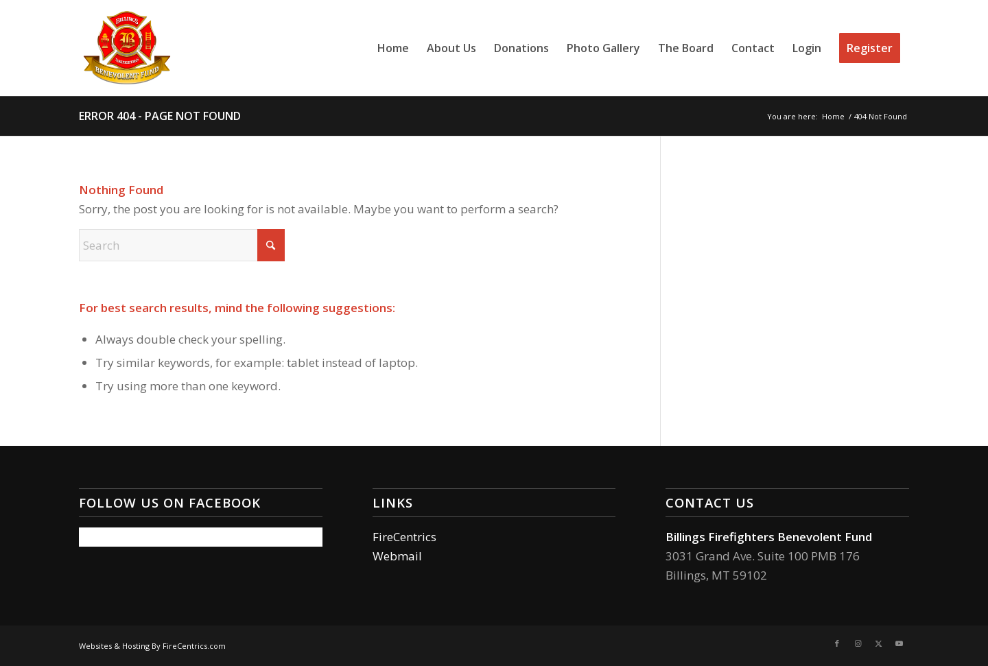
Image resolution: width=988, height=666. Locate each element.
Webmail (397, 556)
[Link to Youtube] (899, 643)
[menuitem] (393, 48)
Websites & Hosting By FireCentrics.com (152, 646)
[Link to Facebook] (837, 643)
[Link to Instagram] (857, 643)
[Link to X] (878, 643)
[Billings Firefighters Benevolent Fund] (127, 48)
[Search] (182, 245)
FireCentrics (404, 537)
